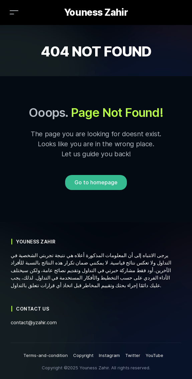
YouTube (154, 355)
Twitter (132, 355)
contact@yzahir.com (34, 322)
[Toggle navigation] (14, 12)
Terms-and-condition (45, 355)
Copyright (83, 355)
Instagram (109, 355)
